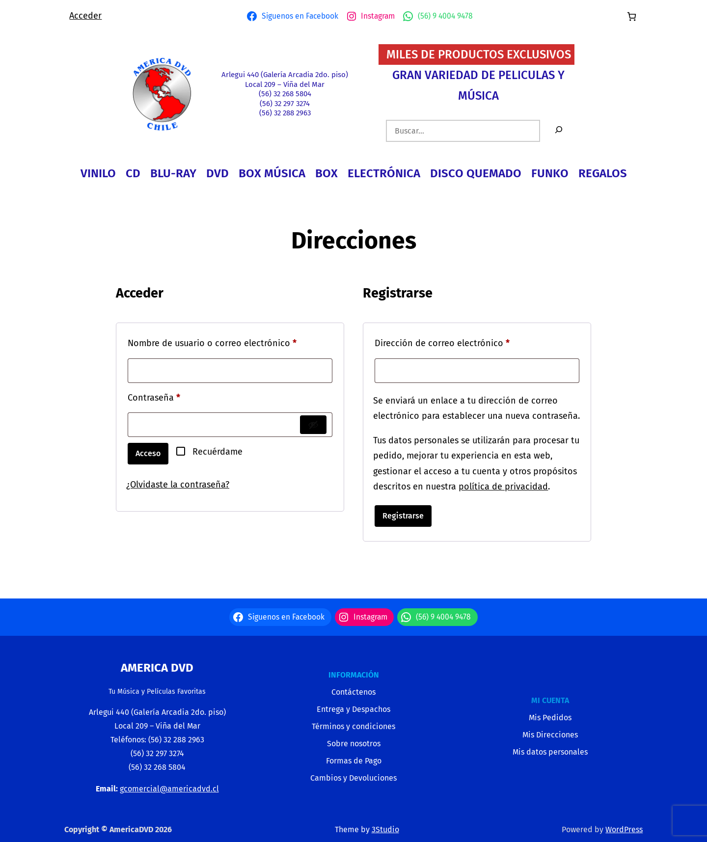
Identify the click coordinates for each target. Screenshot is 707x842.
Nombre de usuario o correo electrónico (230, 341)
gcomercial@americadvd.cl (169, 788)
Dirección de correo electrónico (465, 341)
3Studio (385, 829)
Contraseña (176, 396)
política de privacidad (503, 486)
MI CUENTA (550, 700)
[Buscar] (558, 131)
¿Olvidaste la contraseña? (177, 484)
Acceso (148, 453)
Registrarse (403, 515)
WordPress (624, 829)
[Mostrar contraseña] (313, 424)
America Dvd (157, 668)
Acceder (85, 15)
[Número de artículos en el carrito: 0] (632, 16)
